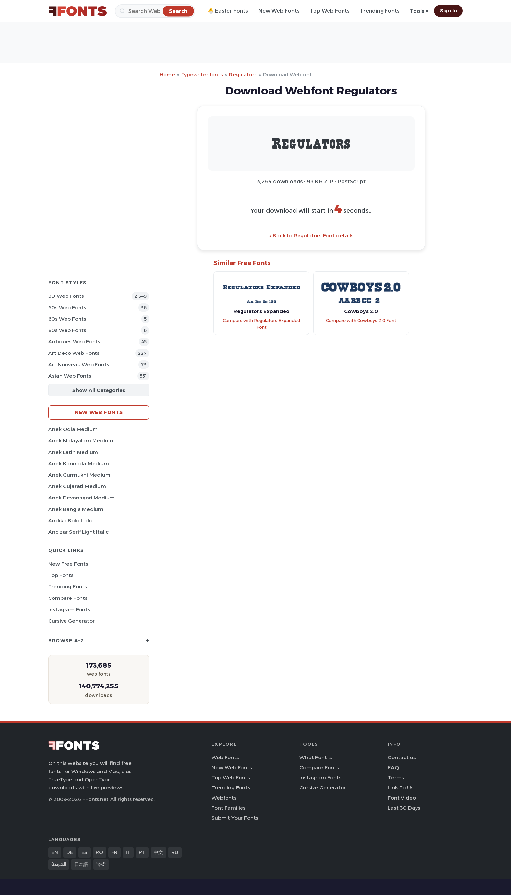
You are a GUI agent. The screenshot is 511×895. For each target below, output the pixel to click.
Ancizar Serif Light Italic (78, 532)
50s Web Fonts (67, 307)
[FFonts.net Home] (77, 11)
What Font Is (315, 757)
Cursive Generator (71, 621)
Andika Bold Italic (70, 520)
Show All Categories (98, 390)
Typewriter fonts (202, 74)
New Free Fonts (68, 564)
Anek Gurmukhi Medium (79, 475)
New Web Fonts (278, 11)
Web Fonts (225, 757)
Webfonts (224, 798)
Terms (396, 777)
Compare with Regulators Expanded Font (261, 324)
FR (114, 852)
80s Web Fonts (67, 330)
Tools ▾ (419, 11)
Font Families (229, 808)
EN (54, 852)
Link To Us (401, 788)
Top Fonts (61, 575)
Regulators (243, 74)
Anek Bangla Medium (75, 509)
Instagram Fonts (69, 609)
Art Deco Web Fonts (74, 353)
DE (69, 852)
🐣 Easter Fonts (228, 11)
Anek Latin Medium (73, 452)
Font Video (402, 798)
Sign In (448, 11)
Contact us (402, 757)
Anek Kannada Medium (78, 463)
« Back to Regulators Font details (311, 235)
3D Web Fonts (66, 296)
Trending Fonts (380, 11)
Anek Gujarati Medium (77, 486)
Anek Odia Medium (73, 429)
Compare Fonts (68, 598)
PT (142, 852)
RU (174, 852)
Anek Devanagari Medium (81, 498)
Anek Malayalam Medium (80, 441)
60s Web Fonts (67, 319)
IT (128, 852)
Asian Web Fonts (69, 376)
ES (84, 852)
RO (99, 852)
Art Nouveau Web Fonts (78, 364)
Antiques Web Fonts (74, 342)
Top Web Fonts (330, 11)
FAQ (393, 767)
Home (167, 74)
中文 (158, 852)
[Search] (155, 11)
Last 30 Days (404, 808)
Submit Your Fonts (235, 818)
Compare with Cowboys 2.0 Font (361, 320)
